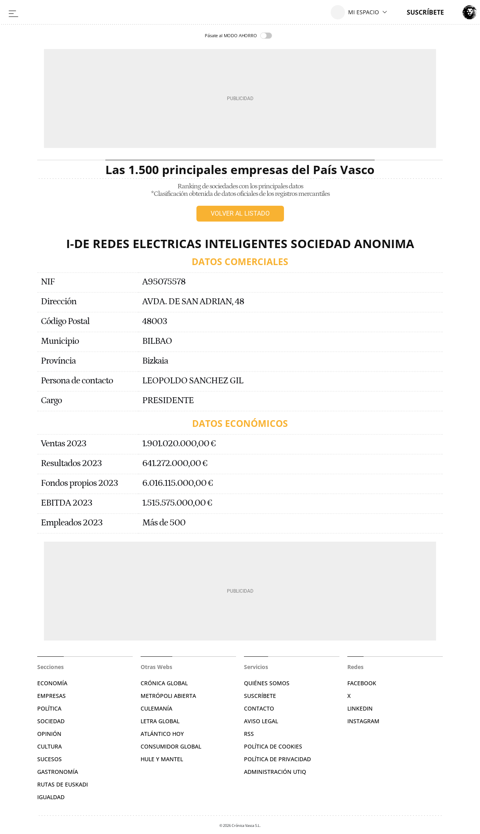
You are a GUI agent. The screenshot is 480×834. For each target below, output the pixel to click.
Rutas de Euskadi (62, 784)
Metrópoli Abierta (168, 695)
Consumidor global (171, 746)
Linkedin (360, 708)
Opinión (49, 733)
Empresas (51, 695)
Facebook (361, 683)
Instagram (363, 721)
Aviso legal (261, 721)
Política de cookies (273, 746)
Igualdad (51, 797)
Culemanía (156, 708)
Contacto (259, 708)
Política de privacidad (277, 759)
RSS (249, 733)
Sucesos (49, 759)
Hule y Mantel (162, 759)
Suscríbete (260, 695)
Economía (52, 683)
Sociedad (51, 721)
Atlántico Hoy (162, 733)
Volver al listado (240, 213)
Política (49, 708)
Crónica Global (164, 683)
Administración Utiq (275, 771)
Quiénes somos (267, 683)
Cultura (49, 746)
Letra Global (160, 721)
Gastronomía (57, 771)
